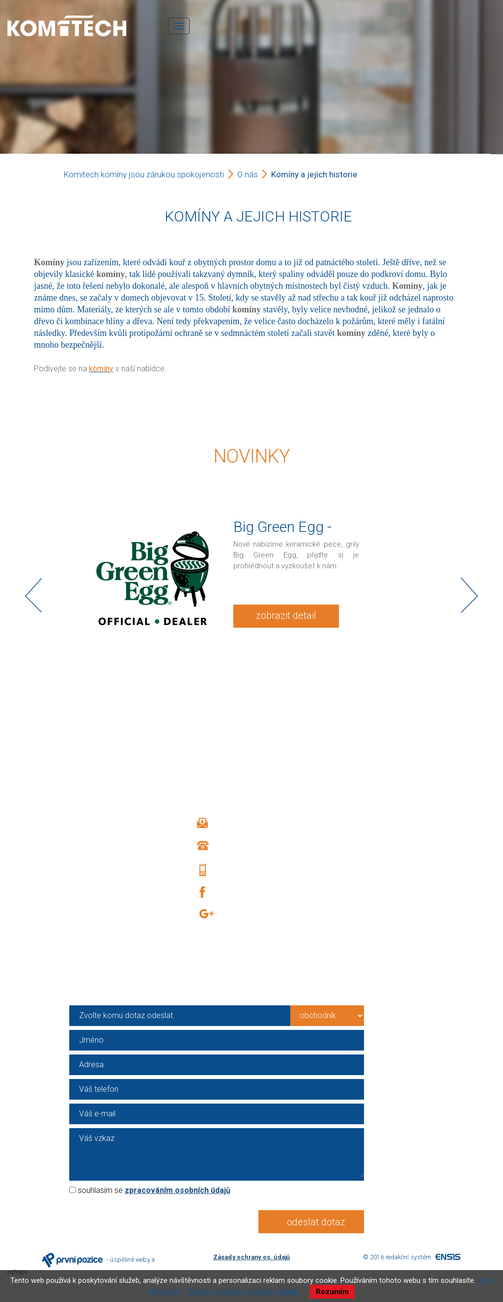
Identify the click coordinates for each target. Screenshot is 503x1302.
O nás (247, 174)
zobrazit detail (286, 615)
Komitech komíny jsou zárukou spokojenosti (143, 174)
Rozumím (332, 1291)
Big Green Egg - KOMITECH (282, 535)
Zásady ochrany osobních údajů (243, 1291)
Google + (244, 915)
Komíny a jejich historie (314, 174)
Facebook (241, 892)
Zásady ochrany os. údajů (251, 1257)
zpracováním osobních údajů (177, 1190)
